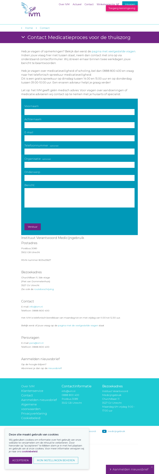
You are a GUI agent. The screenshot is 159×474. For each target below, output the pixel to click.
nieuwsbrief (54, 368)
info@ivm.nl (36, 306)
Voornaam (31, 106)
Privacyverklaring (34, 413)
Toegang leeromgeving (121, 8)
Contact (89, 4)
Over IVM (64, 4)
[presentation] (49, 215)
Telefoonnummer (41, 145)
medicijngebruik (116, 431)
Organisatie (37, 158)
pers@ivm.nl (36, 342)
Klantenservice (32, 391)
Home (29, 27)
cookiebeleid (29, 451)
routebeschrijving (44, 289)
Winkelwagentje (106, 4)
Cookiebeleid (30, 418)
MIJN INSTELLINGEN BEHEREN (56, 460)
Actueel (77, 4)
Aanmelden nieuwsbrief (39, 400)
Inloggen (130, 4)
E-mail (28, 132)
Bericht (29, 185)
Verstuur (32, 226)
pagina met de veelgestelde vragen (78, 325)
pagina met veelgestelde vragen (114, 51)
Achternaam (32, 119)
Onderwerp (32, 172)
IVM (41, 9)
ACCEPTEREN (20, 460)
